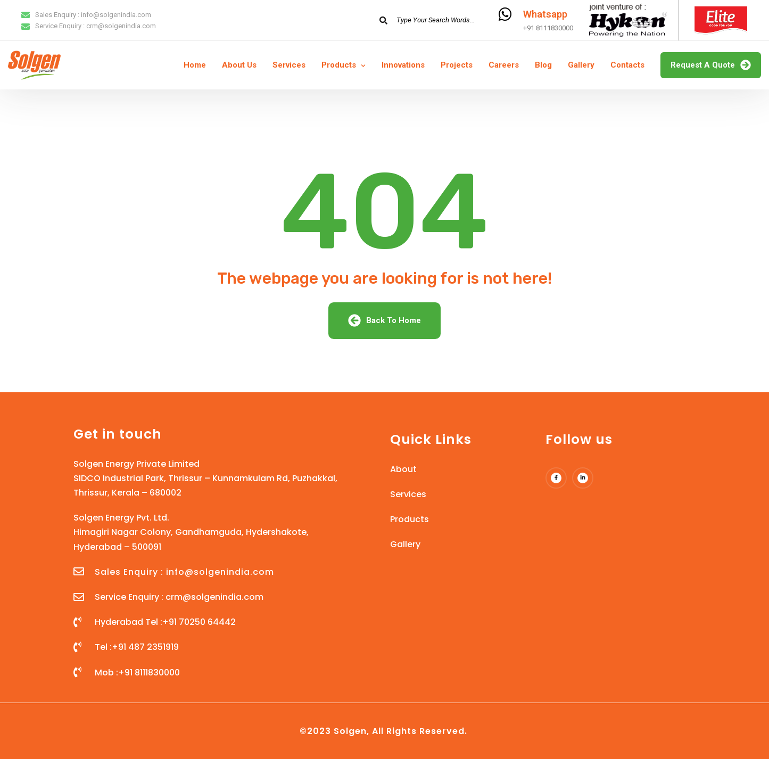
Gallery (581, 65)
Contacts (627, 65)
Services (288, 65)
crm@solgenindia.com (121, 26)
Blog (543, 65)
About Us (239, 65)
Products (338, 65)
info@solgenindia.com (116, 15)
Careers (504, 65)
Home (195, 65)
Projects (457, 65)
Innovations (403, 65)
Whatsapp (545, 14)
